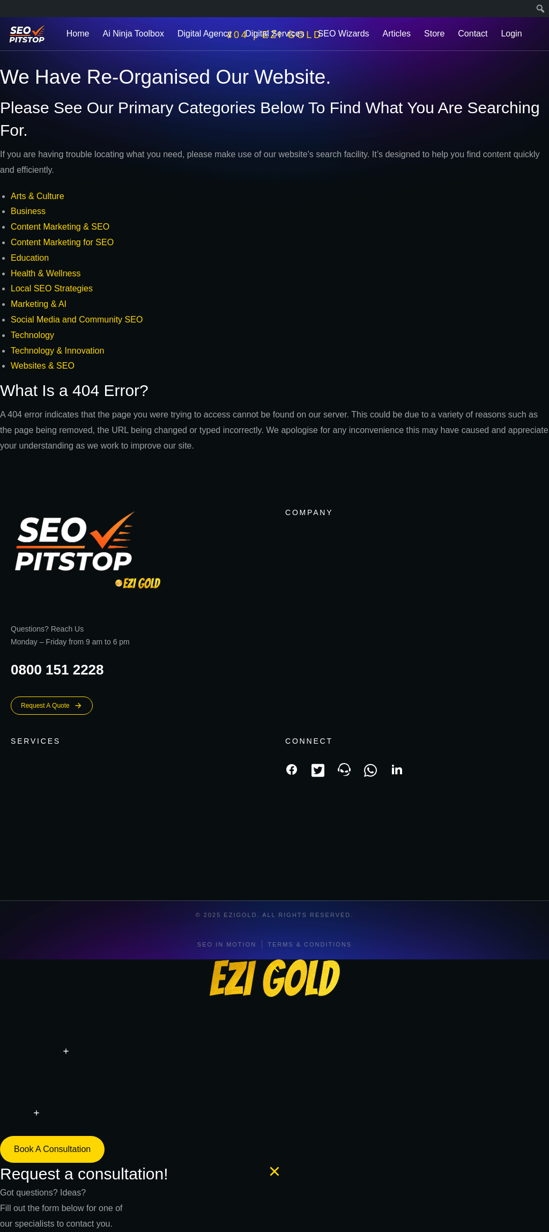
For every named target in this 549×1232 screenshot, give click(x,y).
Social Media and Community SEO (77, 319)
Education (30, 257)
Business (28, 211)
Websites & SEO (43, 365)
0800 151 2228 (57, 670)
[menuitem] (540, 8)
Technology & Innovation (57, 350)
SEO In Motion (226, 944)
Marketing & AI (38, 304)
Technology (32, 335)
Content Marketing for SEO (62, 242)
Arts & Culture (37, 196)
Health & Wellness (45, 273)
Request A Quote (52, 705)
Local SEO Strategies (52, 288)
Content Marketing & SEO (60, 226)
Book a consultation (52, 1149)
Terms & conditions (310, 944)
